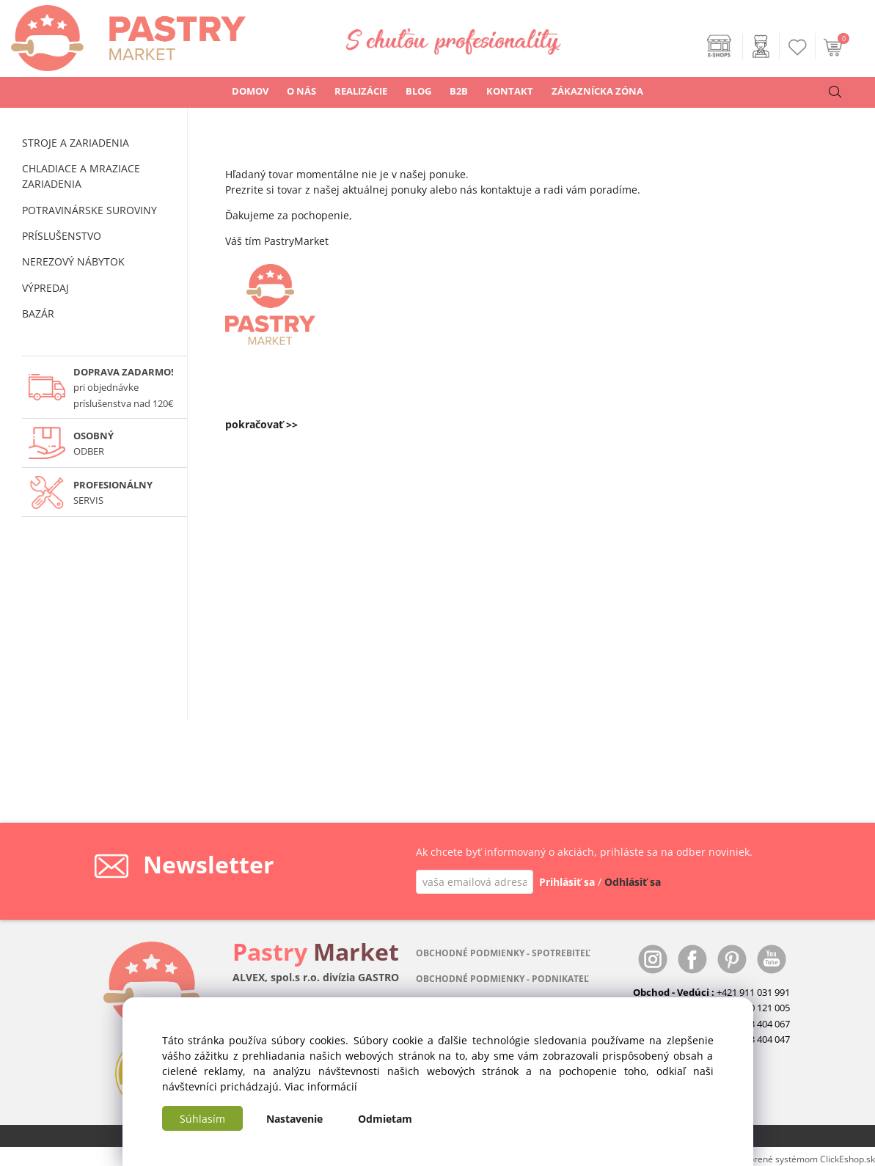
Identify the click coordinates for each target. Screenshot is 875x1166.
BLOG (418, 91)
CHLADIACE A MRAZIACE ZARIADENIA (81, 176)
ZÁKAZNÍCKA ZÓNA (597, 91)
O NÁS (301, 91)
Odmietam (385, 1119)
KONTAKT (509, 91)
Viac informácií (321, 1086)
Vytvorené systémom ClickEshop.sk (803, 1159)
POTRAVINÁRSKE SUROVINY (89, 210)
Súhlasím (202, 1119)
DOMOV (250, 91)
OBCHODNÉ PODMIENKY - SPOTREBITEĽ (503, 953)
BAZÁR (38, 313)
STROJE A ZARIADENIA (75, 143)
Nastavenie (294, 1119)
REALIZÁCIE (360, 91)
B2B (459, 91)
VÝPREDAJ (45, 288)
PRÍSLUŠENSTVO (61, 236)
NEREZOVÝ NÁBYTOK (73, 261)
